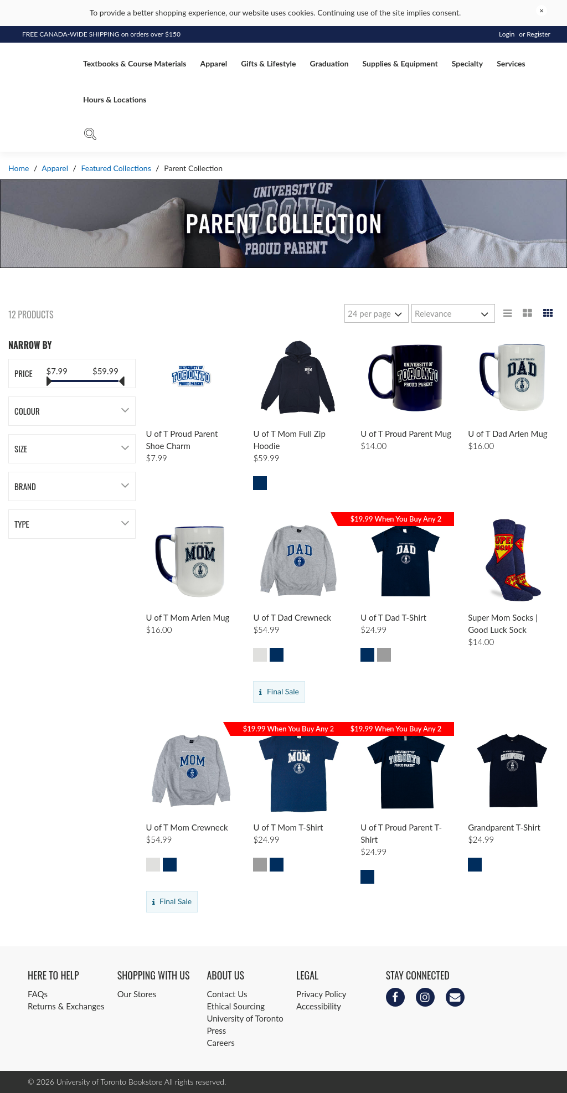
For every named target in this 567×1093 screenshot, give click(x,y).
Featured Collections (116, 168)
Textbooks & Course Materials (134, 63)
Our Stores (136, 994)
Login (506, 34)
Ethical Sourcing (236, 1006)
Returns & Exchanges (66, 1006)
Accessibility (318, 1006)
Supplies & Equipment (400, 63)
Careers (220, 1043)
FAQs (38, 994)
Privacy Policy (321, 994)
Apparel (213, 63)
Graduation (329, 63)
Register (538, 34)
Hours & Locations (114, 99)
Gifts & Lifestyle (268, 63)
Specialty (467, 63)
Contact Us (227, 994)
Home (19, 168)
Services (511, 63)
